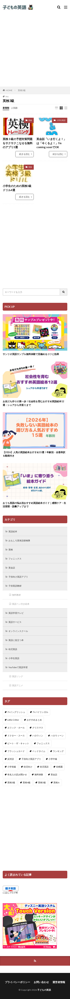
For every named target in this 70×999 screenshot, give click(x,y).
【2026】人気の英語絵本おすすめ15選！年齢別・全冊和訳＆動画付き (34, 454)
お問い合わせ (41, 982)
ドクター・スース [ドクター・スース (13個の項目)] (16, 735)
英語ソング (17, 676)
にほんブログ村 (10, 892)
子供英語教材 (14, 585)
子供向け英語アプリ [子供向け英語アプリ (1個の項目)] (31, 759)
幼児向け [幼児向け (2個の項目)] (28, 766)
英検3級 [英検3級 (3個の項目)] (11, 782)
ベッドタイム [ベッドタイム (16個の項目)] (38, 751)
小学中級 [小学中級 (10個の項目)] (53, 759)
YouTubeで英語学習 (18, 667)
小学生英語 (60, 120)
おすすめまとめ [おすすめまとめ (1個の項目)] (34, 719)
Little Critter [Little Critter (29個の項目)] (13, 719)
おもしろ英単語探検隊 (19, 540)
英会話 (11, 567)
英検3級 (22, 90)
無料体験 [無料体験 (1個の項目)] (38, 774)
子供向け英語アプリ (18, 576)
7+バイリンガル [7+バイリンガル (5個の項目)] (40, 712)
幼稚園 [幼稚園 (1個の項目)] (59, 766)
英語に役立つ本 (16, 640)
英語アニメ (17, 685)
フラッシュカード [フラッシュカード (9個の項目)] (16, 751)
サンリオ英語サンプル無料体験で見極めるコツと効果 (31, 354)
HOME (9, 90)
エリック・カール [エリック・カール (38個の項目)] (16, 727)
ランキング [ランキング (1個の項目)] (58, 751)
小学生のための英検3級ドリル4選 (17, 188)
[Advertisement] (35, 48)
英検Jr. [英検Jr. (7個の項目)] (56, 782)
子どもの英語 (44, 989)
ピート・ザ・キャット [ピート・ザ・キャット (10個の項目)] (18, 743)
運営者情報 (58, 982)
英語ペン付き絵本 (20, 604)
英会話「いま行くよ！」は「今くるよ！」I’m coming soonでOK (51, 143)
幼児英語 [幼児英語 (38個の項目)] (44, 766)
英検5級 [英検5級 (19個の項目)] (42, 782)
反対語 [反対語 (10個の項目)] (10, 759)
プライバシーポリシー (17, 982)
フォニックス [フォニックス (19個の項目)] (43, 743)
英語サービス (14, 622)
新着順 (6, 107)
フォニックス (14, 558)
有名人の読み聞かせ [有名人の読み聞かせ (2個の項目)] (17, 774)
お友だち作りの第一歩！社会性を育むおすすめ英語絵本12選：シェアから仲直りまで (33, 403)
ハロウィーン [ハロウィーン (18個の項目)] (57, 735)
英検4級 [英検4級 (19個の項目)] (26, 782)
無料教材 (16, 594)
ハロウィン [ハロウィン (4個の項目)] (37, 735)
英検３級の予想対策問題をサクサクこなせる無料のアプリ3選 (17, 143)
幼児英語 (12, 649)
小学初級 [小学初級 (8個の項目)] (11, 766)
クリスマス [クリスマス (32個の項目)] (37, 727)
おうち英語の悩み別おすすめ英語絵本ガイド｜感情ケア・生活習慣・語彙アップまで (34, 504)
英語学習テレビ (16, 613)
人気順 (14, 107)
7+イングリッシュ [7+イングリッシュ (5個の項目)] (16, 712)
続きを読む (24, 154)
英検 (30, 120)
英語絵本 (12, 531)
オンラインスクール (18, 631)
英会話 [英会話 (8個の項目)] (54, 774)
